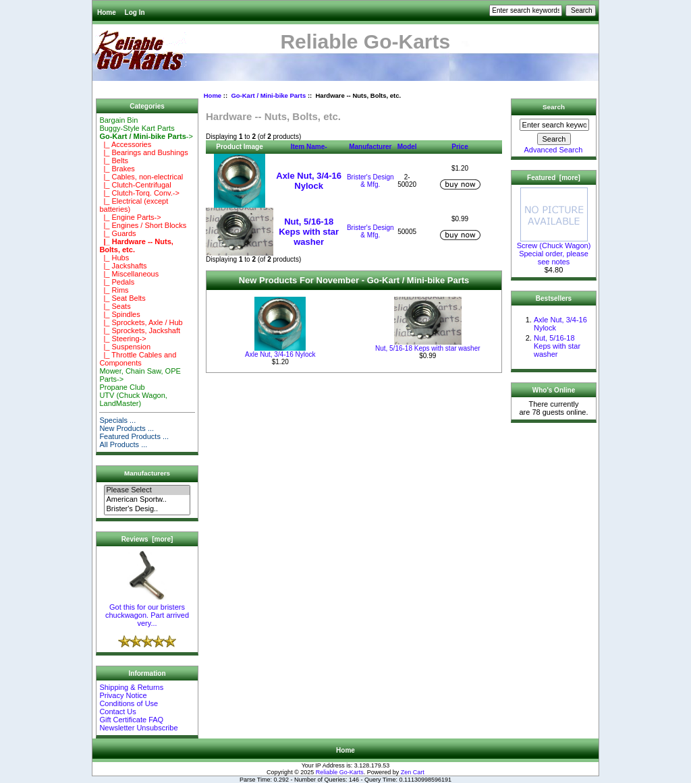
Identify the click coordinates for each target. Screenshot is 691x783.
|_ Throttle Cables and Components (137, 359)
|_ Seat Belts (122, 298)
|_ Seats (114, 306)
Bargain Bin (118, 120)
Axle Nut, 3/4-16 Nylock (308, 181)
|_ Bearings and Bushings (143, 152)
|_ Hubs (114, 258)
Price (459, 146)
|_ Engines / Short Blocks (142, 225)
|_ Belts (113, 160)
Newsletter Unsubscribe (138, 728)
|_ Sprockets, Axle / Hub (140, 322)
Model (407, 146)
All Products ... (123, 444)
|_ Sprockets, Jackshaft (139, 330)
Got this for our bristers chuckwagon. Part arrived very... (147, 611)
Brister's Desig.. (147, 509)
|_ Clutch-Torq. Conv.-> (139, 193)
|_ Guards (117, 233)
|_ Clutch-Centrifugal (135, 185)
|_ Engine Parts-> (130, 217)
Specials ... (117, 420)
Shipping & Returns (131, 687)
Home (106, 12)
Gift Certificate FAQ (131, 720)
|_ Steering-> (122, 339)
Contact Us (117, 711)
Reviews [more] (147, 539)
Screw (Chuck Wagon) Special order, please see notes (554, 250)
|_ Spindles (119, 314)
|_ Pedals (116, 282)
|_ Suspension (124, 347)
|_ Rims (113, 290)
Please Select (147, 490)
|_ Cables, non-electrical (141, 177)
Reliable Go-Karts (340, 772)
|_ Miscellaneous (129, 274)
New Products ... (126, 428)
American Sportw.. (147, 499)
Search (554, 107)
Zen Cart (412, 772)
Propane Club (121, 387)
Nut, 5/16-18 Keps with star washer (309, 231)
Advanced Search (553, 150)
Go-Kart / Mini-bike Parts (268, 95)
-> (145, 136)
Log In (135, 12)
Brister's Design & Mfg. (370, 180)
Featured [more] (553, 177)
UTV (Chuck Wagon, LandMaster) (133, 399)
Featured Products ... (134, 436)
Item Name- (309, 146)
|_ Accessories (125, 144)
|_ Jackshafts (122, 266)
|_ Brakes (116, 169)
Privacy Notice (122, 695)
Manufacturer (370, 146)
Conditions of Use (128, 703)
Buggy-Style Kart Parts (136, 128)
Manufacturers (147, 473)
